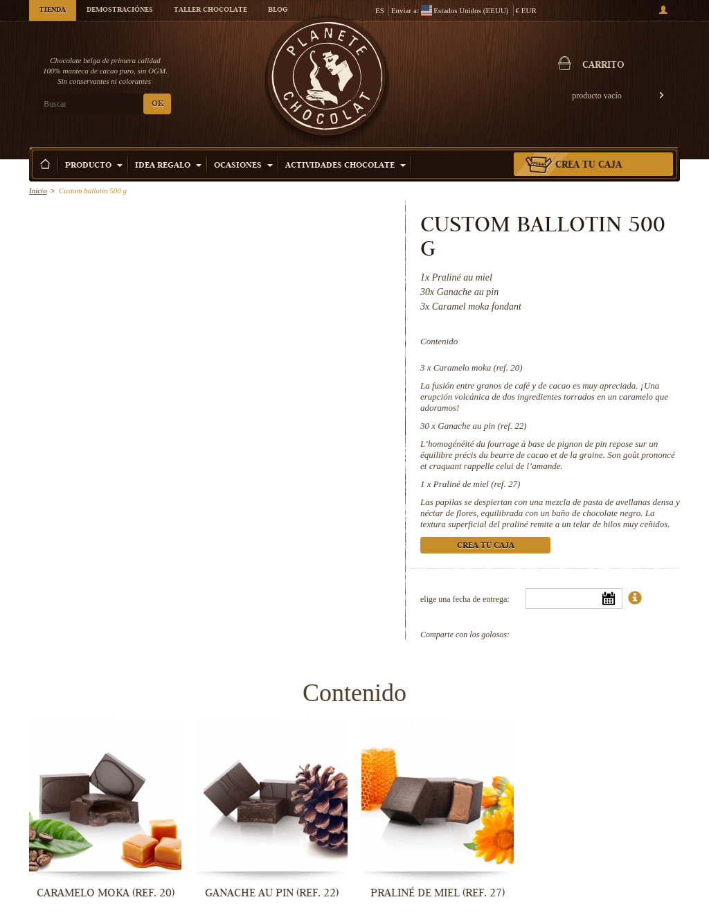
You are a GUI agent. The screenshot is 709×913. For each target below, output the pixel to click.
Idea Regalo (168, 166)
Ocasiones (243, 166)
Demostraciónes (120, 10)
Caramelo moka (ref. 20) (478, 367)
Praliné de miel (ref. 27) (477, 484)
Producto (94, 166)
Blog (277, 10)
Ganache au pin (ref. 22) (482, 425)
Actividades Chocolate (345, 166)
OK (157, 104)
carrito (603, 65)
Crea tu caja (588, 165)
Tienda (52, 10)
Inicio (38, 190)
